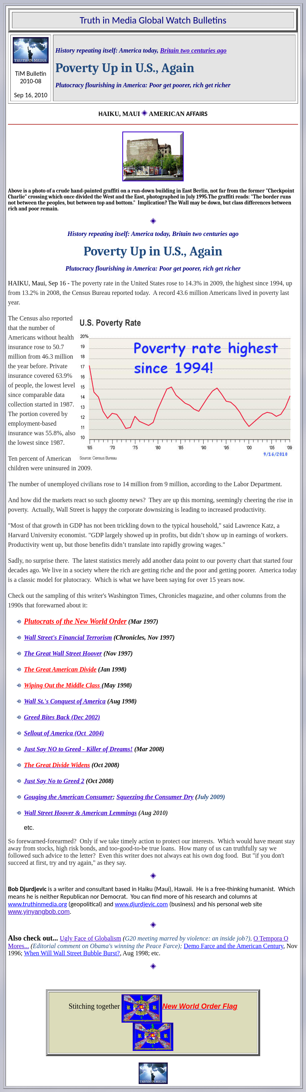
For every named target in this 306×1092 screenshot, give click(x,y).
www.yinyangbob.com (39, 911)
